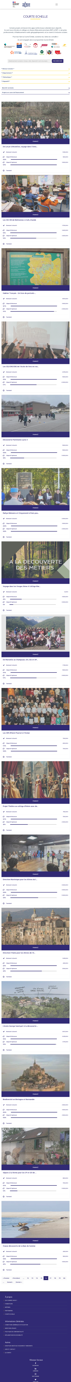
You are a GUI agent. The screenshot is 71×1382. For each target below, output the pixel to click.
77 (50, 1278)
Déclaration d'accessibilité (14, 1335)
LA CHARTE (8, 1352)
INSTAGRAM (35, 1375)
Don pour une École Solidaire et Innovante (19, 1345)
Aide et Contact (10, 1349)
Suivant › (10, 1282)
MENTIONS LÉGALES (10, 1328)
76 (46, 1278)
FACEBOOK (35, 1364)
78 (55, 1278)
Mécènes (7, 1307)
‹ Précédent (16, 1278)
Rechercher (57, 61)
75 (41, 1278)
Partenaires (9, 1310)
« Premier (6, 1278)
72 (28, 1278)
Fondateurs (9, 1303)
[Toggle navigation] (56, 4)
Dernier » (19, 1282)
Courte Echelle (10, 1314)
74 (37, 1278)
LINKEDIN (35, 1370)
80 (64, 1278)
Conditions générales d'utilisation (16, 1324)
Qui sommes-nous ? (11, 1300)
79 (59, 1278)
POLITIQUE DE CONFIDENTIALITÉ (14, 1331)
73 (32, 1278)
